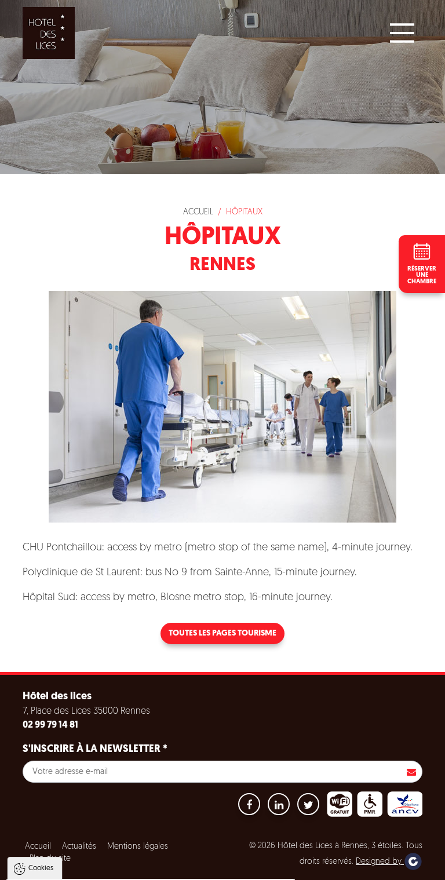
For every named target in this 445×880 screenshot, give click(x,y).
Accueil (198, 212)
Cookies (40, 750)
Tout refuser (154, 867)
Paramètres (222, 867)
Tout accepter (83, 867)
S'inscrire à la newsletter (95, 749)
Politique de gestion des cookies (74, 839)
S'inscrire (411, 771)
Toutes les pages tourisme (222, 633)
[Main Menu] (402, 33)
